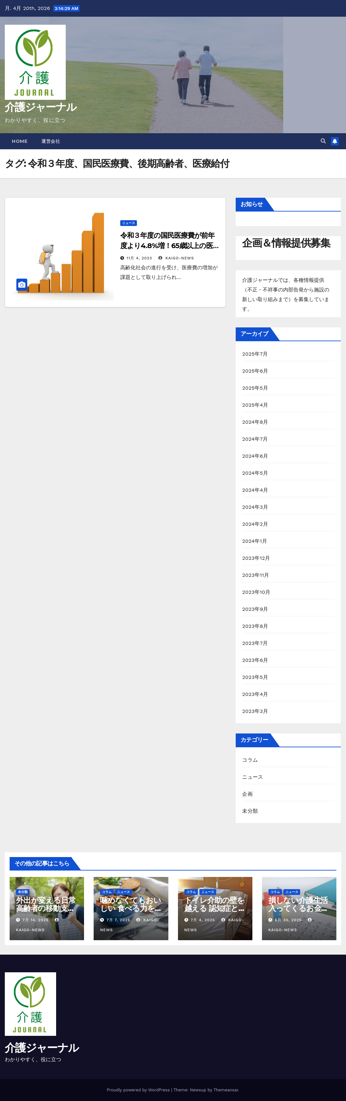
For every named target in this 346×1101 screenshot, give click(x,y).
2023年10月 (256, 592)
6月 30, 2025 (288, 920)
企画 (247, 794)
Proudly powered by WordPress (139, 1090)
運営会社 (50, 141)
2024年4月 (255, 490)
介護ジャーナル (40, 106)
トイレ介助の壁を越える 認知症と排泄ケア (215, 908)
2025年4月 (255, 405)
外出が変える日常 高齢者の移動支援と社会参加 (45, 908)
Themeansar (226, 1090)
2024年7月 (255, 439)
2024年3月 (255, 507)
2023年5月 (255, 677)
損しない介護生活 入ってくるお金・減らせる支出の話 (298, 908)
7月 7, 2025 (118, 920)
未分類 (250, 811)
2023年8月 (255, 626)
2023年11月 (255, 575)
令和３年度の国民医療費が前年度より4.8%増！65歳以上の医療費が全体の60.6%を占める (170, 245)
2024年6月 (255, 456)
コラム (250, 760)
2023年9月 (255, 609)
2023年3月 (255, 711)
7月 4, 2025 (202, 920)
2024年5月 (255, 473)
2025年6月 (255, 371)
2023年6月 (255, 660)
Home (19, 141)
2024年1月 (254, 541)
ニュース (128, 223)
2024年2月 (255, 524)
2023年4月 (255, 694)
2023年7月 (255, 643)
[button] (323, 141)
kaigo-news (176, 258)
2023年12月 (256, 558)
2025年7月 (255, 354)
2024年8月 (255, 422)
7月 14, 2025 (35, 920)
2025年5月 (255, 388)
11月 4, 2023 (139, 258)
